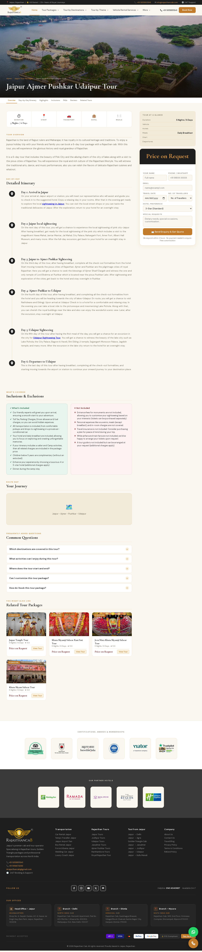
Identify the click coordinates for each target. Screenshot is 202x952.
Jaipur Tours (97, 836)
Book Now (187, 10)
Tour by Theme (100, 10)
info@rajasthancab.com (167, 2)
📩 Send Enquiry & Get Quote (167, 233)
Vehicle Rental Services (126, 10)
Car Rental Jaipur (63, 836)
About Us (168, 836)
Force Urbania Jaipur (64, 850)
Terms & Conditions (173, 850)
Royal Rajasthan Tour (101, 856)
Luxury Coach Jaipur (64, 856)
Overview (13, 101)
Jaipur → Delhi (134, 836)
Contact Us (169, 839)
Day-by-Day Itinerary (34, 101)
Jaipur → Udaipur (136, 853)
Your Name (149, 175)
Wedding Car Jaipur (64, 853)
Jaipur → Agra (134, 839)
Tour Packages (50, 10)
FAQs (83, 101)
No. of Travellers (178, 195)
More (146, 10)
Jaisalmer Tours (99, 846)
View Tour (37, 650)
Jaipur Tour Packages (23, 78)
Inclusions (70, 101)
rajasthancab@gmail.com (19, 871)
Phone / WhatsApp (178, 175)
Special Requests (152, 216)
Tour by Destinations (75, 10)
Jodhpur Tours (98, 839)
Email (146, 185)
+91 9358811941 (144, 2)
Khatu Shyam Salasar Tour (22, 688)
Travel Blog (169, 843)
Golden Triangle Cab (137, 843)
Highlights (55, 101)
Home (34, 10)
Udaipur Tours (98, 843)
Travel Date (149, 195)
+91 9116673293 (14, 867)
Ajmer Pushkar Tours (101, 850)
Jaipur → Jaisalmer (137, 846)
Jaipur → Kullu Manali (137, 856)
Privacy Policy (170, 846)
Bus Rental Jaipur (63, 846)
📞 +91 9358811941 (168, 10)
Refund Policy (170, 853)
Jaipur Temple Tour (18, 641)
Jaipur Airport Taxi (63, 843)
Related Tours (112, 101)
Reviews (96, 101)
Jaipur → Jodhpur (136, 850)
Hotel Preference (153, 205)
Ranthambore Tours (101, 853)
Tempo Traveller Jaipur (65, 839)
